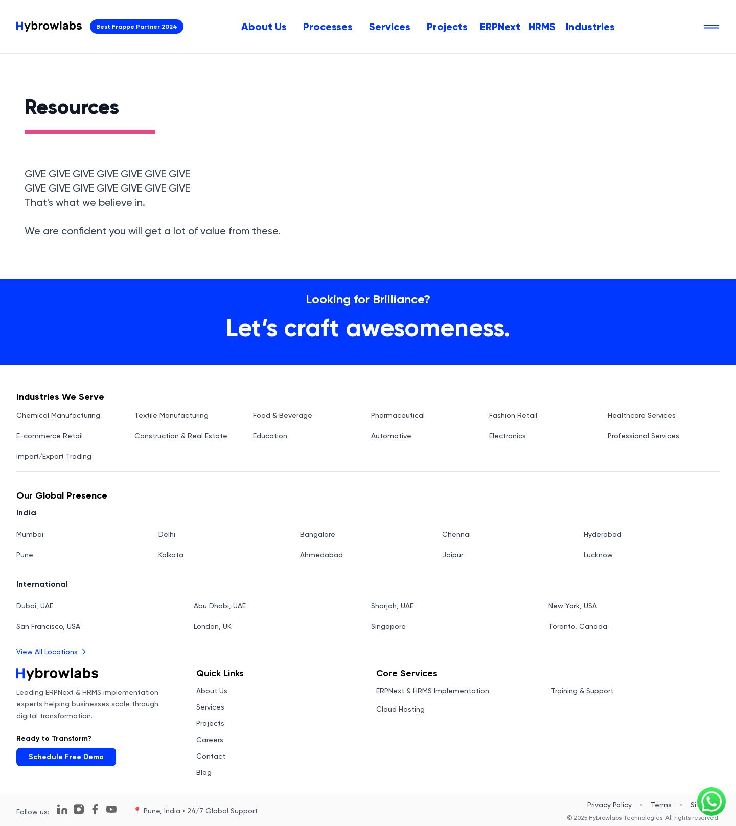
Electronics (507, 436)
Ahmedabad (321, 555)
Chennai (456, 534)
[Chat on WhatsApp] (711, 801)
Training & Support (582, 691)
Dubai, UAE (34, 606)
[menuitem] (264, 26)
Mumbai (29, 534)
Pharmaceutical (398, 415)
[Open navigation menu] (711, 26)
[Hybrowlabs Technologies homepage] (49, 27)
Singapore (388, 626)
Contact (210, 756)
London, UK (213, 626)
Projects (447, 26)
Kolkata (170, 555)
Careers (209, 740)
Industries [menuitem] (590, 26)
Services (389, 26)
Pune (24, 555)
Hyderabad (603, 534)
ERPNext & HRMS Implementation (432, 691)
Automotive (391, 436)
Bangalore (317, 534)
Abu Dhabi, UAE (220, 606)
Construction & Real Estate (180, 436)
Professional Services (643, 436)
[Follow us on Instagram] (79, 809)
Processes (328, 26)
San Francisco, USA (48, 626)
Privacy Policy (609, 804)
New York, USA (572, 606)
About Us (264, 26)
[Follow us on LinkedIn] (62, 809)
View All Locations (52, 652)
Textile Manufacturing (171, 415)
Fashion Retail (513, 415)
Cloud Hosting (400, 709)
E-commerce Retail (49, 436)
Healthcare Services (642, 415)
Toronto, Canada (577, 626)
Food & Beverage (282, 415)
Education (270, 436)
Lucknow (598, 555)
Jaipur (452, 555)
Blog (204, 772)
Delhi (166, 534)
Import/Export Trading (53, 456)
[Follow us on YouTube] (111, 809)
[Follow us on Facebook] (95, 809)
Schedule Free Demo (66, 756)
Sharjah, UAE (392, 606)
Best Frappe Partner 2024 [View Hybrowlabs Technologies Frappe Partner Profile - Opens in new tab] (136, 26)
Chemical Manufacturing (58, 415)
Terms (661, 804)
